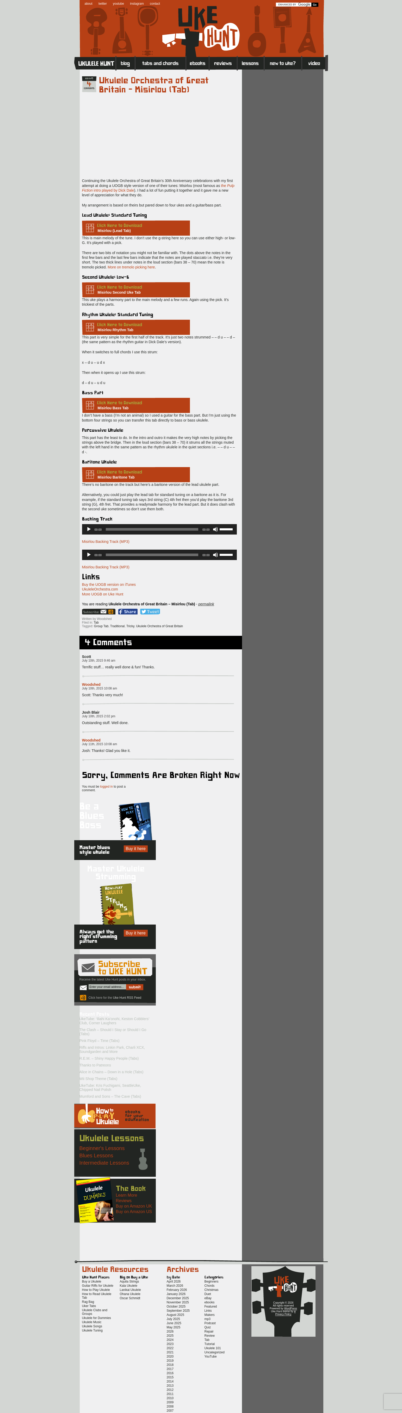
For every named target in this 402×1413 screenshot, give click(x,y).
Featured (211, 1306)
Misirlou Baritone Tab (116, 477)
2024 (170, 1340)
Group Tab (101, 626)
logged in (106, 786)
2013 (170, 1385)
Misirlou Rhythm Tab (115, 330)
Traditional (117, 626)
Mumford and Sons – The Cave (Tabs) (110, 1096)
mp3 (208, 1319)
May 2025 (174, 1327)
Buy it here (136, 848)
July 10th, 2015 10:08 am (99, 688)
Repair (209, 1331)
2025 (170, 1335)
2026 (170, 1331)
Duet (208, 1294)
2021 (170, 1352)
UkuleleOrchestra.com (100, 589)
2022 (170, 1348)
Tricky (130, 626)
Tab (96, 622)
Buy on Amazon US (134, 1211)
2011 (170, 1394)
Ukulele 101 (213, 1348)
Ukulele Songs (92, 1326)
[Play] (88, 529)
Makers (210, 1315)
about (88, 3)
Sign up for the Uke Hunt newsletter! (94, 611)
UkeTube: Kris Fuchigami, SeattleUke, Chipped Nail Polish (110, 1087)
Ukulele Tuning (92, 1330)
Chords (210, 1286)
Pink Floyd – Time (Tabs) (99, 1041)
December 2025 (178, 1298)
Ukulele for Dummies (96, 1318)
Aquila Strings (129, 1281)
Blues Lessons (96, 1155)
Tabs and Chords (160, 63)
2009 (170, 1402)
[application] (159, 529)
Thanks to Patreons (95, 1065)
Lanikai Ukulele (130, 1290)
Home (95, 63)
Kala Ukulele (128, 1286)
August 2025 (175, 1315)
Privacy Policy (283, 1314)
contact (155, 3)
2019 (170, 1360)
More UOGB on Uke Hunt (102, 594)
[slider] (152, 529)
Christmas (212, 1290)
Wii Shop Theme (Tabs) (98, 1079)
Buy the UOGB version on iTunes (109, 584)
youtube (118, 3)
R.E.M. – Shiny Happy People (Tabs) (109, 1058)
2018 (170, 1365)
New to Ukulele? (283, 63)
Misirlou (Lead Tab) (114, 231)
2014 (170, 1381)
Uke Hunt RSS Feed (111, 611)
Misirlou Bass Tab (113, 408)
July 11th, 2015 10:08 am (99, 744)
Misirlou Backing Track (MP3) (105, 541)
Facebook (128, 611)
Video (315, 63)
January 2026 (176, 1294)
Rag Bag (88, 1302)
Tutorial (210, 1344)
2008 (170, 1406)
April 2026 (174, 1281)
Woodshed (91, 684)
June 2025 (174, 1323)
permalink (206, 604)
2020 (170, 1356)
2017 (170, 1369)
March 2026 (175, 1286)
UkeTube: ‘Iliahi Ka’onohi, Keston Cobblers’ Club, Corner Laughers (114, 1021)
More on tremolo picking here (131, 267)
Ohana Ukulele (130, 1294)
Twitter (150, 611)
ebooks (210, 1302)
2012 (170, 1390)
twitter (102, 3)
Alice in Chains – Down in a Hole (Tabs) (111, 1072)
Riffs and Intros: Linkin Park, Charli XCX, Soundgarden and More (112, 1049)
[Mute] (215, 529)
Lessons (250, 63)
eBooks (197, 63)
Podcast (210, 1323)
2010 (170, 1398)
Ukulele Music (92, 1322)
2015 (170, 1377)
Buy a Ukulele (91, 1281)
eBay (208, 1298)
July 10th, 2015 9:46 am (98, 660)
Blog (125, 63)
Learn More (126, 1195)
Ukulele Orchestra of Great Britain (159, 626)
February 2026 (177, 1290)
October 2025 (176, 1306)
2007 (170, 1410)
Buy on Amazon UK (134, 1206)
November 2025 (178, 1302)
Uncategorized (215, 1352)
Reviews (223, 63)
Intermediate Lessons (104, 1163)
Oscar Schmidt (130, 1298)
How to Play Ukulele (96, 1290)
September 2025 (178, 1310)
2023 (170, 1344)
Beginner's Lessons (102, 1148)
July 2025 (173, 1319)
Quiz (208, 1327)
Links (208, 1310)
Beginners (212, 1281)
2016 (170, 1373)
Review (210, 1335)
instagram (137, 3)
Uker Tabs (89, 1306)
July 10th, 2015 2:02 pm (98, 716)
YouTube (211, 1356)
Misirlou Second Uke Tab (119, 292)
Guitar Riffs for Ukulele (98, 1286)
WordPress (290, 1308)
